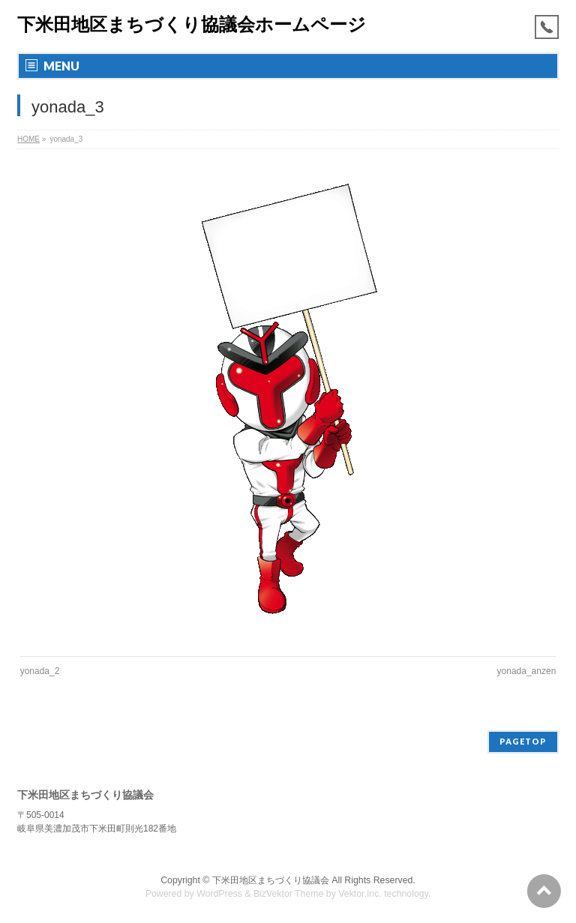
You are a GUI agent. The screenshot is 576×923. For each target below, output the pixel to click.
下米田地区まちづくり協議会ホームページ (191, 24)
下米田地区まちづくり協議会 (270, 880)
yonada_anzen (526, 671)
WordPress (219, 894)
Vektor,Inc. (360, 894)
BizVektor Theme (289, 894)
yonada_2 (40, 671)
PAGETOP (523, 741)
